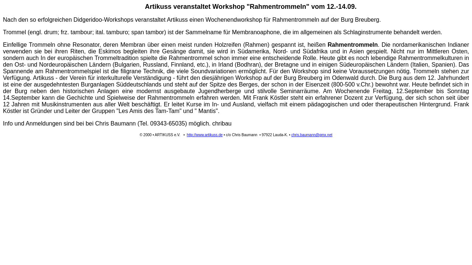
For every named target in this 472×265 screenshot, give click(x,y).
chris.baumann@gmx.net (311, 135)
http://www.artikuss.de (205, 135)
